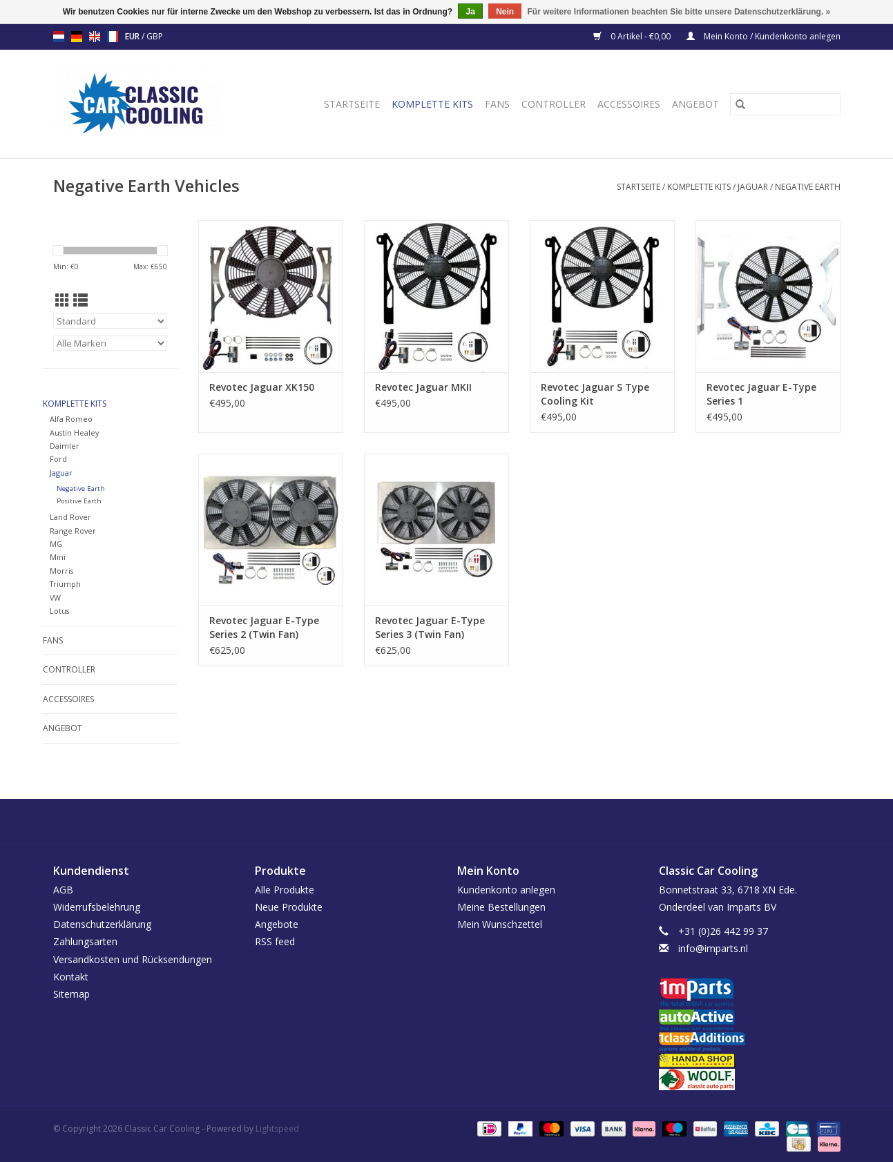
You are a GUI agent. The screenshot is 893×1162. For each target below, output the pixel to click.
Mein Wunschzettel (499, 924)
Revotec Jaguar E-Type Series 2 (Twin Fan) (264, 627)
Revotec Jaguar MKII (423, 387)
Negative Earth (808, 187)
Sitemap (71, 993)
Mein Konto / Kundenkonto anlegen (763, 36)
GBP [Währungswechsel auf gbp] (154, 36)
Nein (505, 12)
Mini (58, 557)
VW (55, 597)
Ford (58, 459)
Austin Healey (74, 432)
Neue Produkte (289, 906)
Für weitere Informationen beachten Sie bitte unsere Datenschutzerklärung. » (679, 12)
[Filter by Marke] (110, 343)
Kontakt (70, 976)
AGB (63, 889)
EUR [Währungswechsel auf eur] (133, 36)
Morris (61, 570)
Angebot (695, 103)
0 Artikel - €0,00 (633, 36)
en (94, 36)
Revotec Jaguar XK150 (261, 387)
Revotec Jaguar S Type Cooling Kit (595, 393)
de (76, 36)
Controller (553, 103)
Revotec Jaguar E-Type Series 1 (761, 393)
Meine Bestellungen (501, 906)
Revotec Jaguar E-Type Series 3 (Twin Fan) (430, 627)
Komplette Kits (432, 103)
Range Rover (73, 530)
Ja (469, 12)
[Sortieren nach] (110, 321)
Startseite (352, 103)
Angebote (276, 924)
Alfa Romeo (71, 419)
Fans (497, 103)
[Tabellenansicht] (62, 300)
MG (56, 544)
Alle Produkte (284, 889)
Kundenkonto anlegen (506, 889)
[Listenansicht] (80, 300)
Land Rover (70, 517)
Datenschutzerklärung (102, 924)
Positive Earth (79, 500)
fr (112, 36)
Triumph (65, 584)
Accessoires (628, 103)
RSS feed (275, 941)
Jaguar (753, 187)
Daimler (64, 445)
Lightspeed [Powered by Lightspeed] (277, 1128)
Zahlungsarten (85, 941)
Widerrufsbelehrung (96, 906)
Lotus (59, 611)
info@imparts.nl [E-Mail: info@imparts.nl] (713, 948)
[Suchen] (785, 104)
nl (58, 36)
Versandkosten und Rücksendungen (132, 959)
